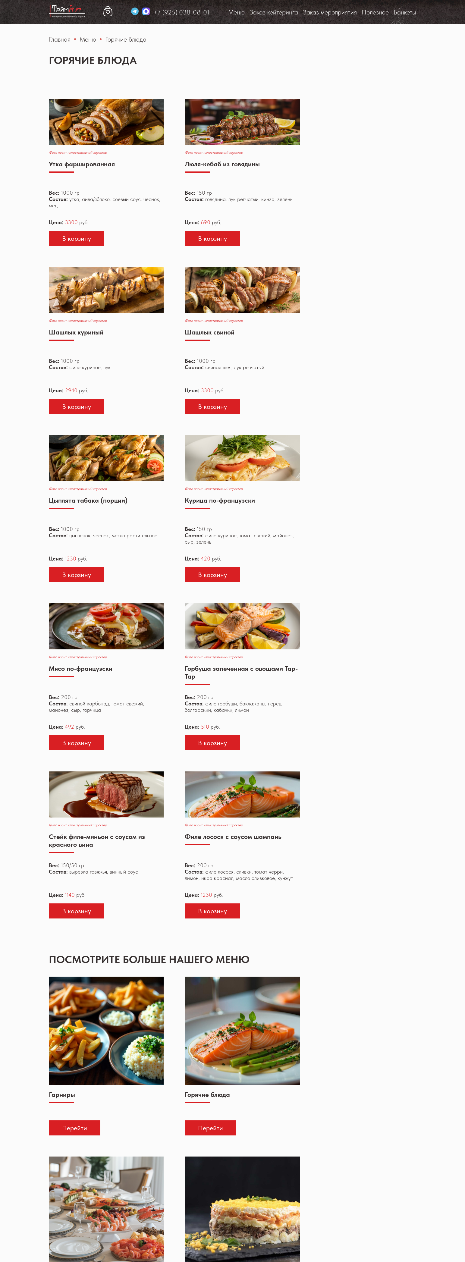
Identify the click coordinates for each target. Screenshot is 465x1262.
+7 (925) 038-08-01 (388, 12)
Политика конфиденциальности (179, 1249)
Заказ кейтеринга (149, 12)
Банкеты (280, 12)
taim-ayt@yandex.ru (387, 1222)
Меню (111, 12)
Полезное (250, 12)
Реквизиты (234, 1249)
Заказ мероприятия (205, 12)
